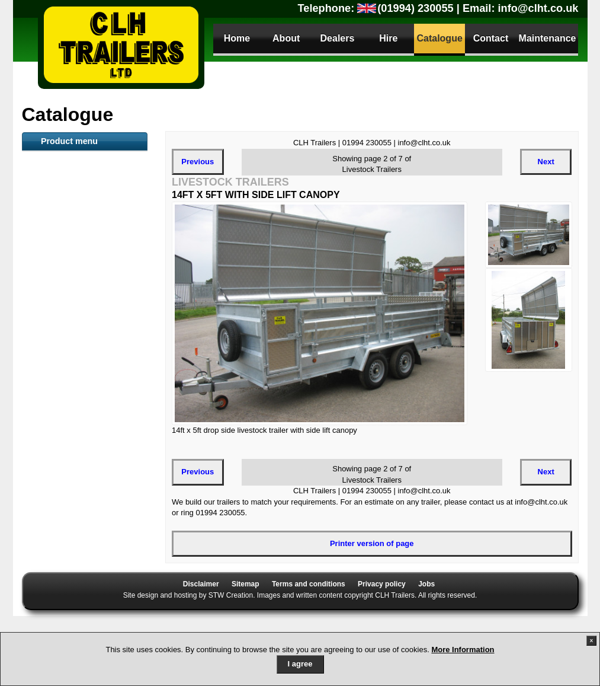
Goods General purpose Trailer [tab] (80, 352)
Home (237, 38)
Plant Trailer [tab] (58, 243)
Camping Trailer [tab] (65, 501)
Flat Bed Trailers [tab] (66, 223)
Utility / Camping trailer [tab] (78, 462)
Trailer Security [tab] (64, 579)
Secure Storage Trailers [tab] (79, 403)
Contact (491, 38)
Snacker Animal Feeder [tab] (78, 302)
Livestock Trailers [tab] (69, 184)
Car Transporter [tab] (65, 442)
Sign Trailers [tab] (59, 559)
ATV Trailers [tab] (58, 165)
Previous (197, 161)
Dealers (337, 38)
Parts (55, 619)
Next (546, 161)
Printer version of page (372, 543)
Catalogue (439, 38)
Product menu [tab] (69, 141)
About (286, 38)
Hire (388, 38)
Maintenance (547, 38)
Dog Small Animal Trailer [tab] (81, 520)
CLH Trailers (121, 44)
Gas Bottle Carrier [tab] (69, 540)
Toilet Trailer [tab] (59, 262)
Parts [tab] (46, 599)
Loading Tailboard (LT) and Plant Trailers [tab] (77, 379)
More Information (462, 649)
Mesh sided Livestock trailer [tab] (76, 325)
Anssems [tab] (53, 481)
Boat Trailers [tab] (59, 204)
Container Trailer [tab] (67, 282)
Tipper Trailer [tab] (60, 422)
